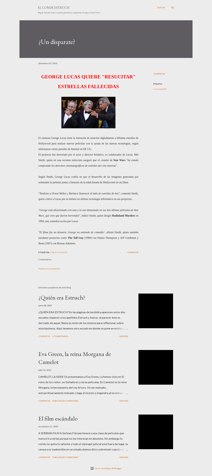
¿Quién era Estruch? (61, 297)
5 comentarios (60, 336)
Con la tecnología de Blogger (106, 468)
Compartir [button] (159, 74)
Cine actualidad (159, 89)
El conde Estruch (53, 7)
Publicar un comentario (49, 268)
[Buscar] (161, 7)
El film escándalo (58, 418)
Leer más (123, 336)
